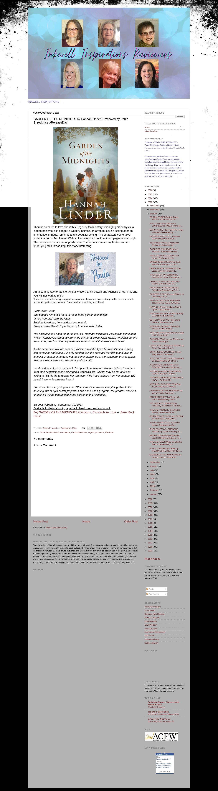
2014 (150, 531)
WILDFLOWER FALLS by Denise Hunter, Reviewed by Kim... (165, 424)
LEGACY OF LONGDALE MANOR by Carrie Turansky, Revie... (167, 346)
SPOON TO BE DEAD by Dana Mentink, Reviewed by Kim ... (164, 218)
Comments (152, 594)
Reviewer (109, 432)
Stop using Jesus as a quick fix (161, 721)
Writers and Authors (163, 766)
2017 (150, 519)
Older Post (131, 521)
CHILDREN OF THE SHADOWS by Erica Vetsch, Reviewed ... (166, 391)
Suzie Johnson (151, 643)
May (152, 478)
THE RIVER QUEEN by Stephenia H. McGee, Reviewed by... (167, 379)
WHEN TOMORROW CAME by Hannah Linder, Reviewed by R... (166, 449)
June (152, 474)
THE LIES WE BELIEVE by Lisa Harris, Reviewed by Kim (164, 256)
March (153, 486)
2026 (150, 190)
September (155, 462)
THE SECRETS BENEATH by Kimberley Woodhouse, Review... (166, 404)
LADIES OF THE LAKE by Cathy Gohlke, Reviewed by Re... (164, 282)
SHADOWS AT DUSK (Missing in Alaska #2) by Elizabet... (165, 327)
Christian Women (162, 767)
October (154, 213)
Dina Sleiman (151, 621)
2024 (150, 198)
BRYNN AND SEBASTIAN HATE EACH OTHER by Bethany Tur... (165, 436)
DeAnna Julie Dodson (154, 614)
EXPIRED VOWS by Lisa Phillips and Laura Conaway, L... (167, 340)
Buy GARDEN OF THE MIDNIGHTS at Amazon (62, 412)
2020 (150, 507)
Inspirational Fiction (163, 764)
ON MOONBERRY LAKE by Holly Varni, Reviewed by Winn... (165, 398)
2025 (150, 194)
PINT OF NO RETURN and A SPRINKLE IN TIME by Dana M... (166, 224)
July (152, 470)
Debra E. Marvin (152, 617)
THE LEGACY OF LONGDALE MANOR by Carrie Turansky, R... (166, 276)
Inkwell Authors (151, 131)
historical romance (62, 432)
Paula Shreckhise (79, 432)
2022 (150, 499)
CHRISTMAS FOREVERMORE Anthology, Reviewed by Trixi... (165, 289)
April (152, 482)
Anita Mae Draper (153, 607)
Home (86, 521)
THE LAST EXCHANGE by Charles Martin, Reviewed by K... (166, 443)
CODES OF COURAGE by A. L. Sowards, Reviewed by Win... (164, 250)
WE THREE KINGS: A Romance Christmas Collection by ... (164, 244)
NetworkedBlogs (162, 754)
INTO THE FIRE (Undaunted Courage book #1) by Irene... (167, 334)
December (155, 205)
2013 (150, 535)
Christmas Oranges (156, 707)
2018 (150, 515)
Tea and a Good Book (158, 712)
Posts (150, 589)
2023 (150, 202)
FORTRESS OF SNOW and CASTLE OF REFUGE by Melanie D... (167, 417)
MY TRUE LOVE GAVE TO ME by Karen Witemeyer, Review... (165, 385)
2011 (150, 543)
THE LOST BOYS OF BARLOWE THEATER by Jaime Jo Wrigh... (165, 301)
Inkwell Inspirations (163, 759)
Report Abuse (152, 559)
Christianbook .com (104, 412)
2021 (150, 503)
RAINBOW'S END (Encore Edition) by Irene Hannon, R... (167, 295)
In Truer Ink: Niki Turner (159, 719)
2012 (150, 539)
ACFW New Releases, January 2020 (163, 714)
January (154, 494)
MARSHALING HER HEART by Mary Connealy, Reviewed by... (166, 231)
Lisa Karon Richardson (155, 632)
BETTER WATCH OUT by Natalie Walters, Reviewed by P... (165, 321)
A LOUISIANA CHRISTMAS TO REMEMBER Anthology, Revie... (165, 366)
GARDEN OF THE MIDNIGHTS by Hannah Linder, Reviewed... (165, 456)
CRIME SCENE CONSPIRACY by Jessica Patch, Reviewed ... (165, 269)
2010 (150, 547)
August (153, 466)
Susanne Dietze (152, 639)
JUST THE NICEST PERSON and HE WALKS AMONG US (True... (167, 359)
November (155, 209)
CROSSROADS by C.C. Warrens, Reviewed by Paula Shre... (165, 237)
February (154, 490)
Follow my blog (165, 771)
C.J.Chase (149, 610)
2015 (150, 527)
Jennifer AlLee (151, 628)
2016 (150, 523)
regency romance (96, 432)
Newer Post (40, 521)
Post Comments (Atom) (56, 528)
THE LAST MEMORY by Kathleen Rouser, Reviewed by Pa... (165, 411)
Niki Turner (149, 635)
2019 (150, 511)
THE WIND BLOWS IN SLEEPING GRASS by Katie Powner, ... (165, 372)
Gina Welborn (151, 625)
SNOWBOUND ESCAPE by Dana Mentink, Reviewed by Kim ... (165, 263)
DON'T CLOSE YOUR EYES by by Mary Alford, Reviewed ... (165, 353)
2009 (150, 551)
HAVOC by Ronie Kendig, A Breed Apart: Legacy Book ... (165, 308)
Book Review (46, 432)
